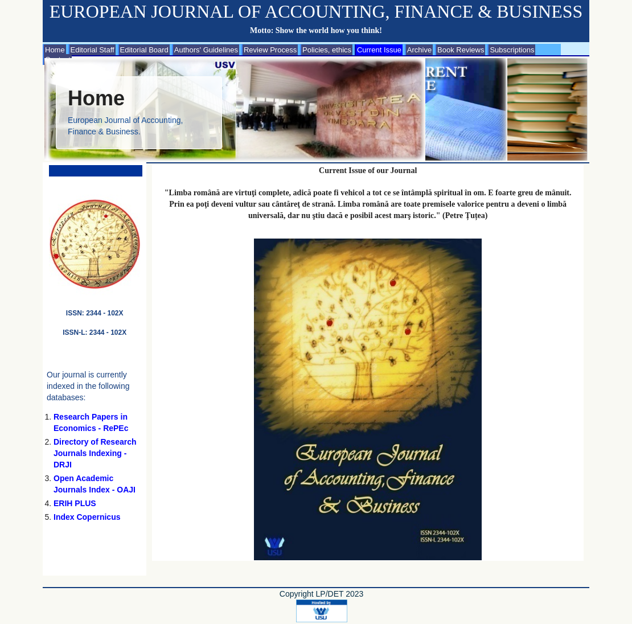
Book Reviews (460, 50)
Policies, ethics (326, 50)
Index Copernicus (87, 517)
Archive (419, 50)
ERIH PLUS (75, 503)
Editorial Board (144, 50)
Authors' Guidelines (206, 50)
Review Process (270, 50)
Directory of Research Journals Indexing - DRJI (95, 453)
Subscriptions (512, 50)
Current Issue (379, 50)
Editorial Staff (92, 50)
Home (55, 50)
